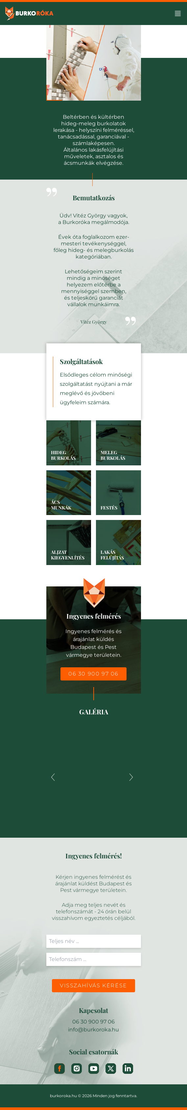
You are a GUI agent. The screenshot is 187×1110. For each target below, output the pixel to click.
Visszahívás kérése (93, 985)
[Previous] (53, 777)
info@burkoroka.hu (93, 1029)
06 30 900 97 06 (93, 674)
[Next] (131, 777)
